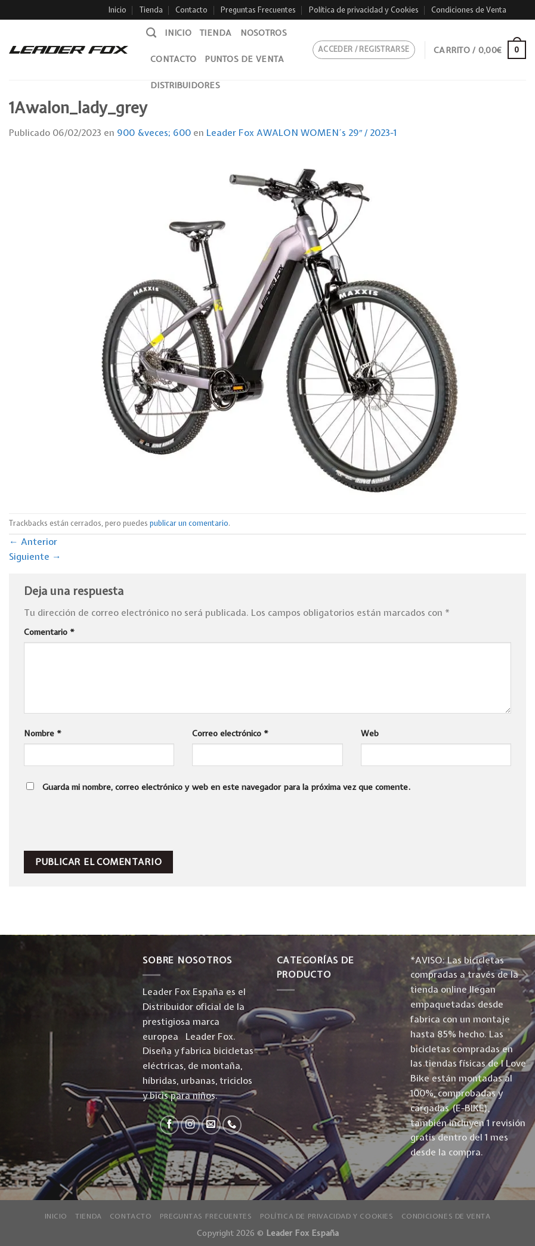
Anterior (33, 541)
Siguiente (35, 556)
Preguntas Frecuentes (258, 10)
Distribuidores (185, 85)
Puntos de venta (244, 59)
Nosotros (263, 32)
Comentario (49, 632)
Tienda (151, 10)
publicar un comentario (189, 523)
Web (370, 733)
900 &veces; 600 (154, 132)
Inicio (117, 10)
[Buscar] (151, 33)
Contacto (191, 10)
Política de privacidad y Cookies (364, 10)
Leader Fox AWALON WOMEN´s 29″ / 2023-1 (301, 132)
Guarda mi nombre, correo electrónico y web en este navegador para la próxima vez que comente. (226, 787)
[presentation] (105, 825)
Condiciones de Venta (468, 10)
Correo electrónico (230, 733)
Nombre (42, 733)
